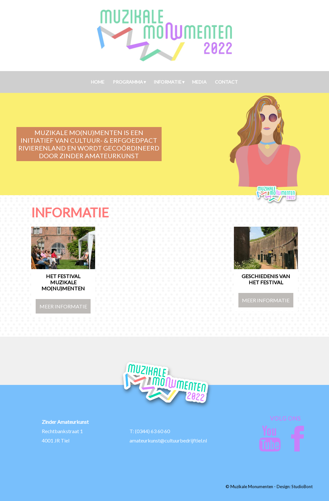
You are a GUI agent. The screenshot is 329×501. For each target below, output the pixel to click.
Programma (128, 82)
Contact (226, 82)
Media (199, 82)
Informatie (168, 82)
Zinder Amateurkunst (65, 422)
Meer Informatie (63, 306)
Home (97, 82)
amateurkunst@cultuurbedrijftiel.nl (168, 440)
